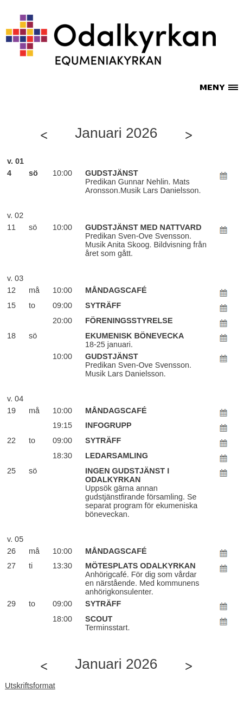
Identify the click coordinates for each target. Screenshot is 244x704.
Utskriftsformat (30, 685)
